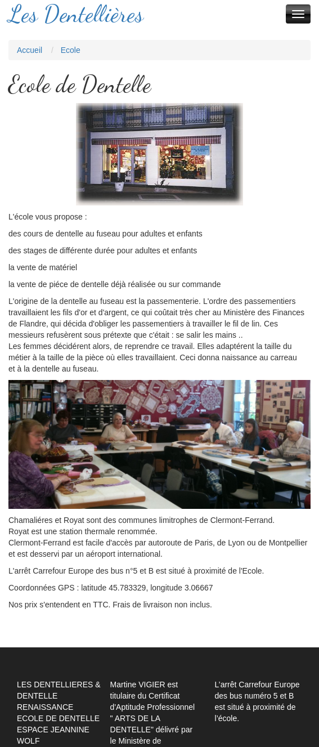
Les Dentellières (75, 14)
